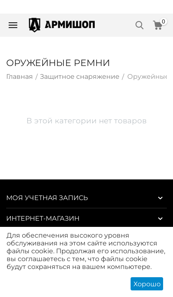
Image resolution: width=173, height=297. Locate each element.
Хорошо (147, 284)
